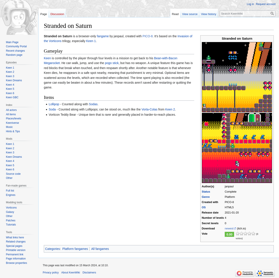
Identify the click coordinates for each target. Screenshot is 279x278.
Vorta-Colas (149, 109)
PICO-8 (148, 36)
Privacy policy (51, 272)
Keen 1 (91, 41)
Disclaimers (89, 272)
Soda (52, 109)
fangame (103, 36)
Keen (47, 58)
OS (204, 207)
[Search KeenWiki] (248, 13)
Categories (52, 249)
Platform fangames (75, 249)
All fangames (100, 249)
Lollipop (54, 104)
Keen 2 (170, 109)
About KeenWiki (70, 272)
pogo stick (112, 63)
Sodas (93, 104)
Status (206, 191)
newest (229, 228)
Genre (205, 196)
